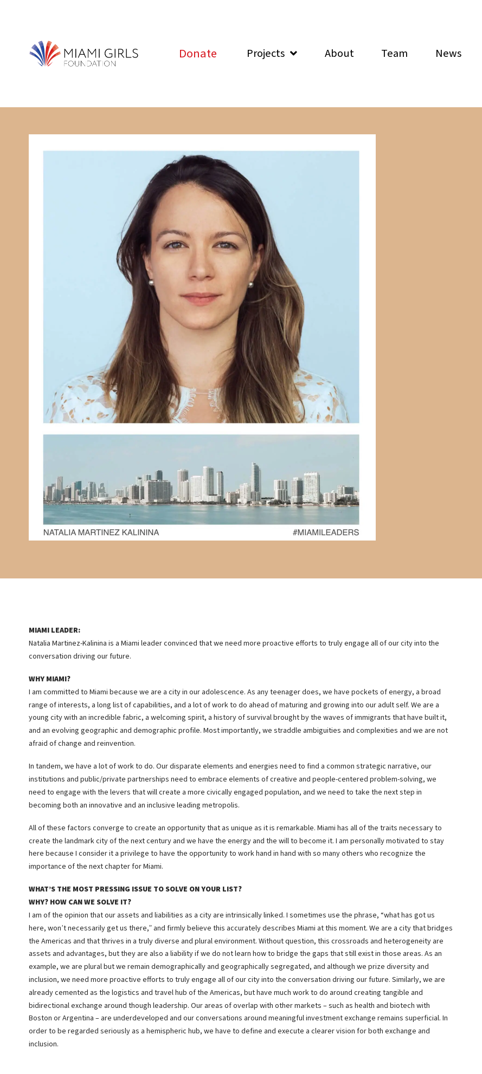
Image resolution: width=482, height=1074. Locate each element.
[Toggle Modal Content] (197, 54)
